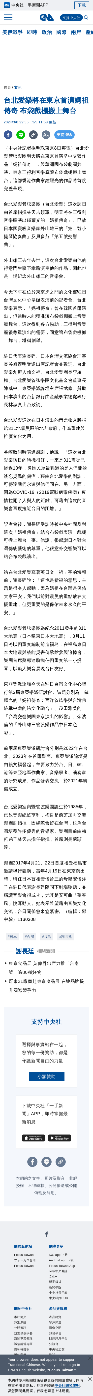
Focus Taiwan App (62, 1278)
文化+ (54, 1294)
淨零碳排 (57, 1300)
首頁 (7, 87)
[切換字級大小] (46, 134)
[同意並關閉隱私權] (90, 1379)
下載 (82, 5)
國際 (61, 32)
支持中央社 (71, 18)
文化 (17, 87)
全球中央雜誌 (61, 1287)
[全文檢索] (86, 18)
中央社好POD (61, 1319)
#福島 (46, 937)
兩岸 (76, 32)
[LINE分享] (20, 134)
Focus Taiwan (27, 1255)
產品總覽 (57, 1339)
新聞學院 (57, 1307)
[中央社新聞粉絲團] (46, 1235)
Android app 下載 (63, 1265)
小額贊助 (46, 1076)
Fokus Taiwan (27, 1268)
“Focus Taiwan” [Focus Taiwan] (61, 1370)
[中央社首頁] (46, 17)
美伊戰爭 (12, 32)
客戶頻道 (57, 1346)
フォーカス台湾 (28, 1262)
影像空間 (57, 1352)
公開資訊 (22, 1352)
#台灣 (29, 937)
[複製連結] (33, 134)
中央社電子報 (61, 1313)
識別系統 (22, 1346)
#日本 (12, 937)
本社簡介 (22, 1339)
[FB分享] (8, 134)
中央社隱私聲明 (67, 1386)
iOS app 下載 (61, 1255)
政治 (47, 32)
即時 (32, 32)
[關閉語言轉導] (90, 1359)
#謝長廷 (65, 937)
